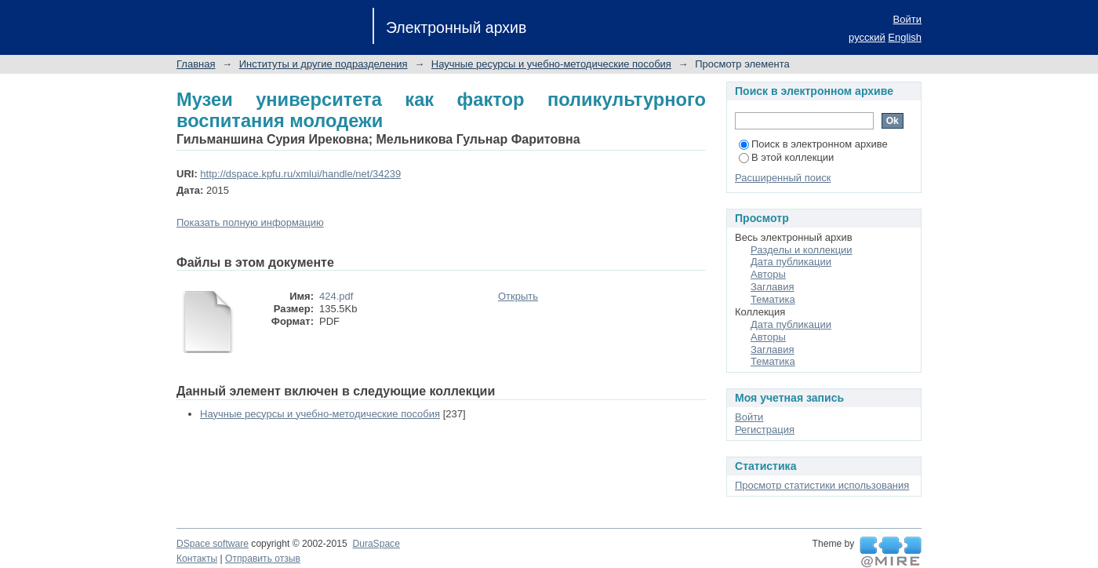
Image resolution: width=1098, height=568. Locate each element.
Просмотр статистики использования (822, 485)
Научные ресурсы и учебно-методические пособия (551, 64)
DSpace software (212, 543)
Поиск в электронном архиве (813, 144)
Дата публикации (791, 262)
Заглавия (772, 287)
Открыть (518, 296)
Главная (195, 64)
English (905, 37)
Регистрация (764, 429)
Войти (907, 19)
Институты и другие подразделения (323, 64)
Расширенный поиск (783, 178)
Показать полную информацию (250, 222)
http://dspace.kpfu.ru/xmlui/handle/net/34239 (300, 174)
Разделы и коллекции (802, 250)
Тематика (773, 299)
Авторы (768, 274)
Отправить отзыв (262, 558)
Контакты (196, 558)
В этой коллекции (786, 157)
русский (867, 37)
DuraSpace (375, 543)
